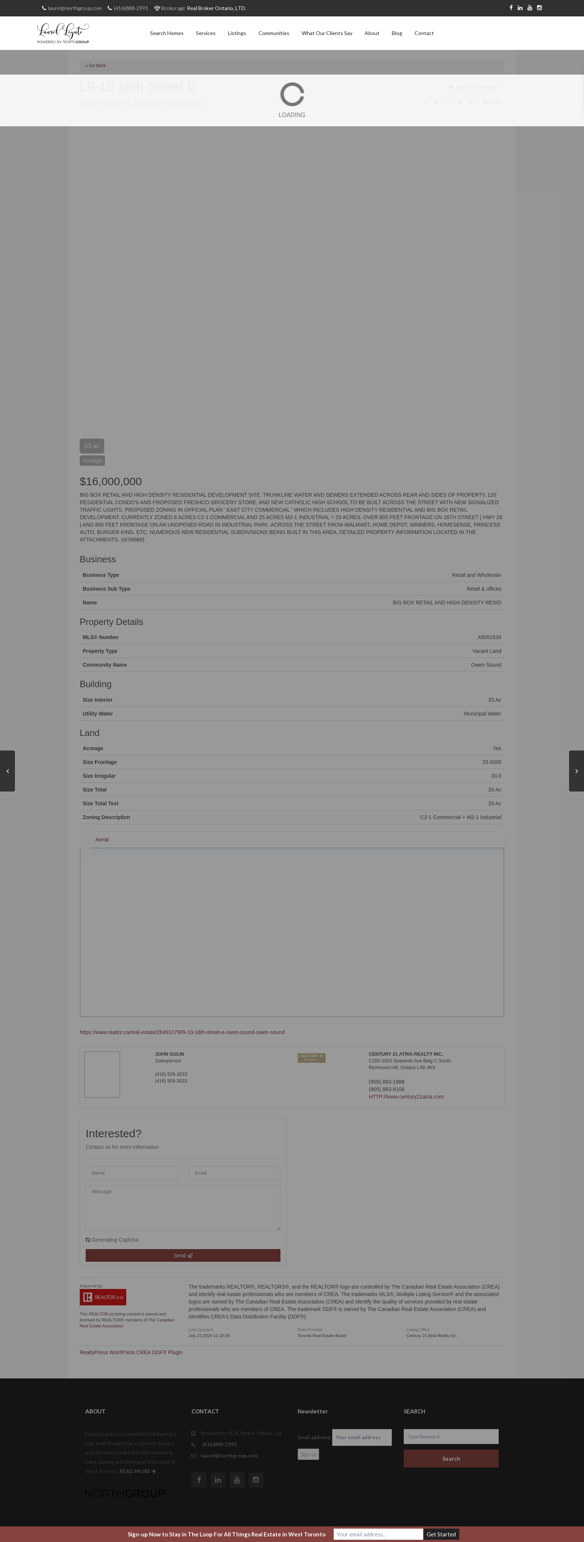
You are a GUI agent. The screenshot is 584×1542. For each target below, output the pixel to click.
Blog (397, 33)
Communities (273, 33)
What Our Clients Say (327, 33)
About (372, 33)
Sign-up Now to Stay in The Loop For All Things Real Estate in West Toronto (227, 1534)
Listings (237, 33)
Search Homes (167, 33)
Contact (424, 33)
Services (206, 33)
